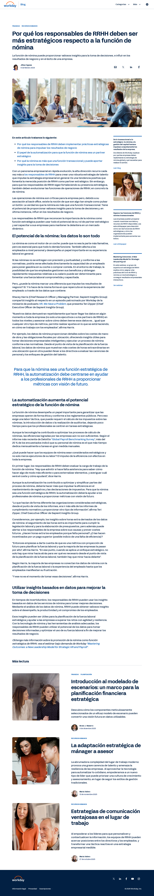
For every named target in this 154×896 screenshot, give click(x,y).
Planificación (86, 674)
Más (137, 4)
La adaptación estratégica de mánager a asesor (106, 748)
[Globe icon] (147, 4)
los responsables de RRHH (39, 174)
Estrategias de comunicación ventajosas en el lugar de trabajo (105, 817)
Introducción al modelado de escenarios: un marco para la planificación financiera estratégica (105, 690)
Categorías (123, 4)
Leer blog (117, 168)
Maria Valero (85, 792)
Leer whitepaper (119, 244)
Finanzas (16, 26)
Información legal (19, 889)
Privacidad (32, 889)
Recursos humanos (29, 26)
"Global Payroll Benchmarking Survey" (73, 439)
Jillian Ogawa (26, 65)
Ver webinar (118, 285)
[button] (115, 67)
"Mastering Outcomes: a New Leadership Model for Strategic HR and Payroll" (56, 645)
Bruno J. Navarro (86, 726)
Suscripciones (45, 889)
